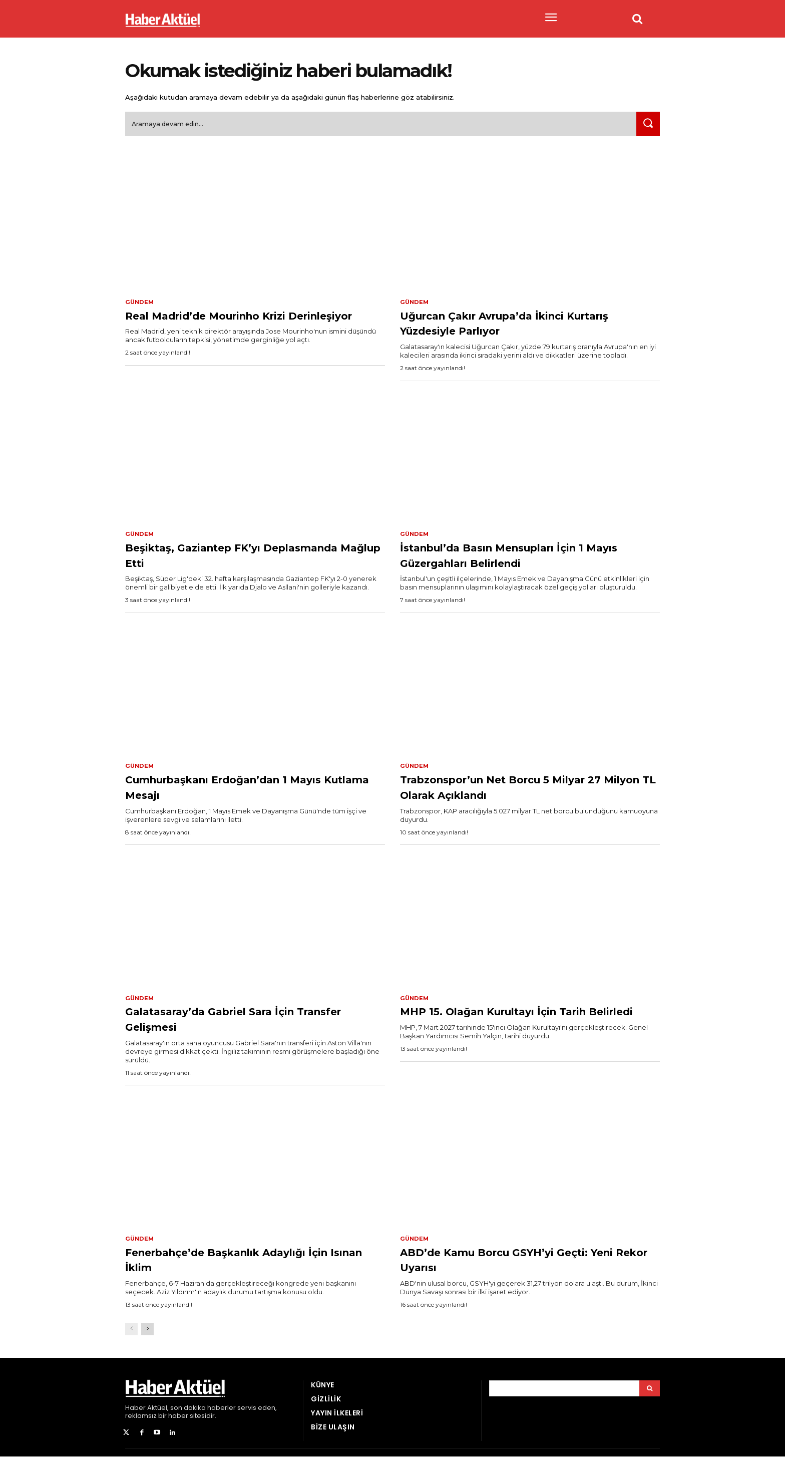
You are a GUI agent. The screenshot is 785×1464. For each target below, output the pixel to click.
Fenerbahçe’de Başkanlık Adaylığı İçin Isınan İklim (248, 1266)
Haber (135, 1414)
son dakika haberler (203, 1414)
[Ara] (646, 127)
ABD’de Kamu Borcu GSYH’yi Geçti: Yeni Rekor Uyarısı (527, 1266)
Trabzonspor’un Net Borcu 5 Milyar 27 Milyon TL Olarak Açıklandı (526, 792)
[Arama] (649, 1395)
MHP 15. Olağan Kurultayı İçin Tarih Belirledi (526, 1024)
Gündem (140, 305)
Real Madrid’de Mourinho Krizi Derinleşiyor (233, 326)
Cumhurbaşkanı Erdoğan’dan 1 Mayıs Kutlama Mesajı (236, 792)
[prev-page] (131, 1336)
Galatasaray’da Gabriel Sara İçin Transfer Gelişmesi (239, 1024)
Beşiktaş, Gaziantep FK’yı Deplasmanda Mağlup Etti (219, 559)
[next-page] (147, 1336)
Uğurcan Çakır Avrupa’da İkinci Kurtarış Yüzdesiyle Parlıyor (512, 326)
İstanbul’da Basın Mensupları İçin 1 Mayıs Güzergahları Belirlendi (524, 559)
